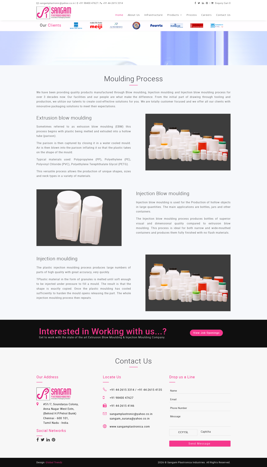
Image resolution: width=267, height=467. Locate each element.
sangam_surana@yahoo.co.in (130, 418)
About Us (134, 15)
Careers (206, 15)
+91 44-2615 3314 (113, 3)
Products (174, 15)
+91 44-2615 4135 (149, 390)
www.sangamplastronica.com (130, 426)
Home (119, 15)
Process (191, 15)
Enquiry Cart (221, 3)
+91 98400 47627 (89, 3)
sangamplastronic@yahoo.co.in (57, 3)
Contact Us (223, 15)
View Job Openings (206, 332)
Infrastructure (153, 15)
